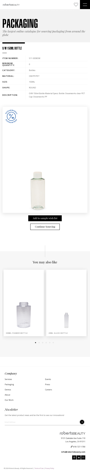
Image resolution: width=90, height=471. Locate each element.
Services (8, 379)
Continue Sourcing (45, 226)
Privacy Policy (49, 468)
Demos (8, 389)
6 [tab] (54, 343)
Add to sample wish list (45, 218)
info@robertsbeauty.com (73, 452)
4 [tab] (47, 343)
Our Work (9, 400)
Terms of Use (39, 468)
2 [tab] (40, 343)
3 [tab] (43, 343)
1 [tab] (36, 343)
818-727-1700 (79, 446)
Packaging (9, 384)
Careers (48, 389)
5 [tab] (50, 343)
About (7, 395)
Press (47, 384)
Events (48, 379)
